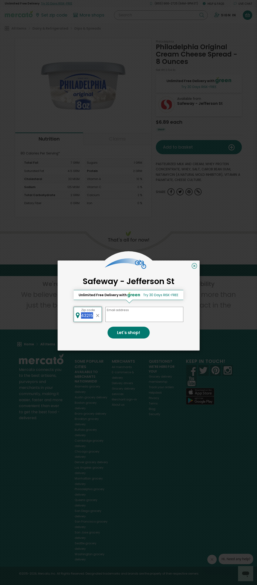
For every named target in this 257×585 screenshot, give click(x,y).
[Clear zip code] (97, 314)
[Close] (194, 266)
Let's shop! (128, 332)
